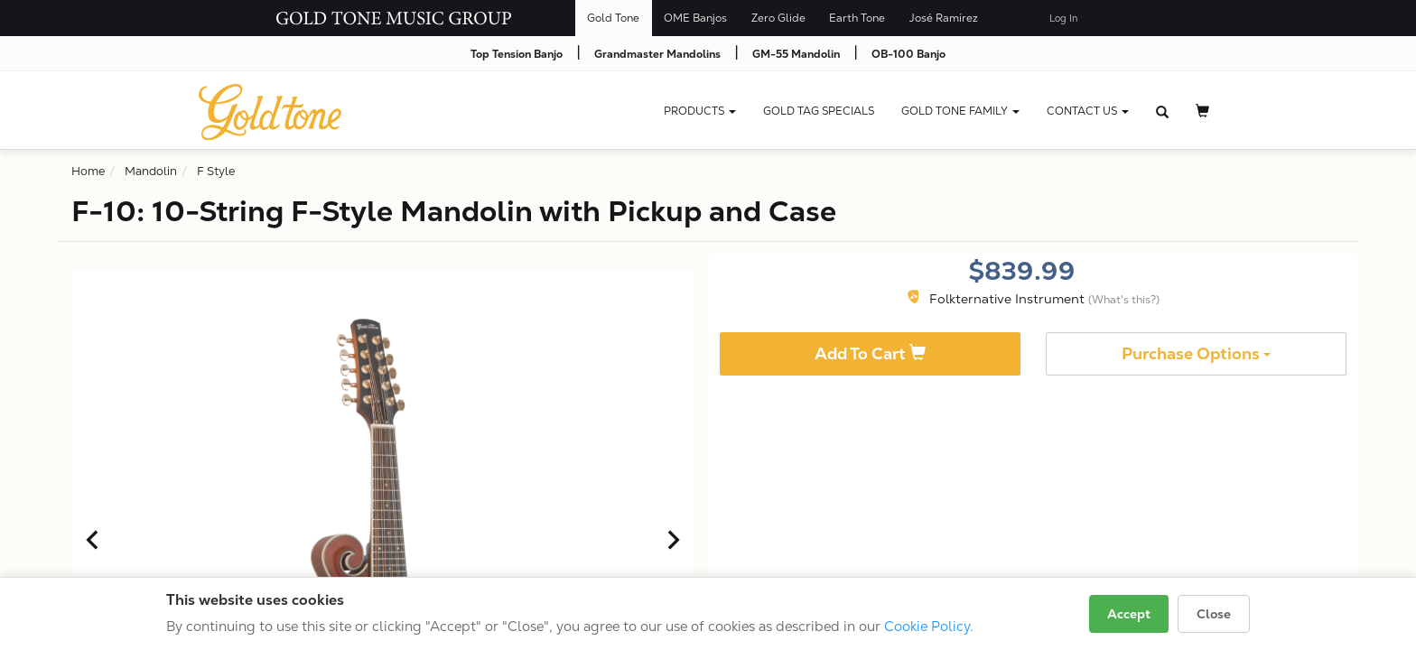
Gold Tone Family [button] (960, 111)
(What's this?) (1124, 299)
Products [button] (700, 111)
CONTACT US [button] (1088, 111)
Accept (1128, 614)
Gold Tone (613, 18)
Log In (1063, 18)
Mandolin (151, 171)
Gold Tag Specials (818, 111)
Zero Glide (778, 18)
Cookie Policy (927, 626)
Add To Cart (870, 353)
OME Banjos (695, 18)
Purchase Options (1196, 353)
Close (1214, 614)
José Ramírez (943, 18)
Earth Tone (857, 18)
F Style (216, 171)
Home (88, 171)
